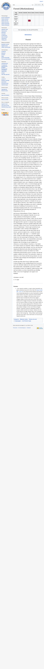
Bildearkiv (3, 53)
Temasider (3, 34)
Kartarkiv (3, 54)
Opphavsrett (3, 71)
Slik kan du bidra (4, 99)
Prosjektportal (4, 65)
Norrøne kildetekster (5, 17)
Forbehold (29, 327)
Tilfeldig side (3, 39)
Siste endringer (4, 36)
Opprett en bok (4, 104)
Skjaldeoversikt (4, 45)
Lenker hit (3, 79)
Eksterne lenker (4, 90)
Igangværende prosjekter (4, 67)
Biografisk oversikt (5, 44)
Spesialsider (3, 81)
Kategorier (16, 319)
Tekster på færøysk (5, 25)
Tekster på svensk (5, 22)
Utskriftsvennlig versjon (6, 107)
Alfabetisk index (4, 29)
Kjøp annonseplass (5, 95)
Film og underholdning (6, 59)
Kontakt (3, 73)
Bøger (2, 56)
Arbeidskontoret (4, 63)
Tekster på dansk (4, 19)
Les (32, 4)
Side (14, 4)
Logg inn (41, 1)
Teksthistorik (3, 38)
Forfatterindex (4, 35)
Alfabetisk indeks (24, 319)
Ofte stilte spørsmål (5, 74)
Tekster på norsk (33, 319)
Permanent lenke (4, 83)
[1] (26, 84)
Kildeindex (3, 32)
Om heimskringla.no (22, 327)
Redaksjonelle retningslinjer (4, 69)
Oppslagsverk (4, 89)
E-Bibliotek (3, 51)
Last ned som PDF (5, 105)
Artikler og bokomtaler (5, 47)
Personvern (15, 327)
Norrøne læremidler (5, 57)
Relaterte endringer (5, 80)
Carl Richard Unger (26, 321)
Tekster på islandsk (5, 23)
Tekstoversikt (4, 31)
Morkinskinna (28, 34)
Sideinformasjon (4, 84)
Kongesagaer (18, 321)
